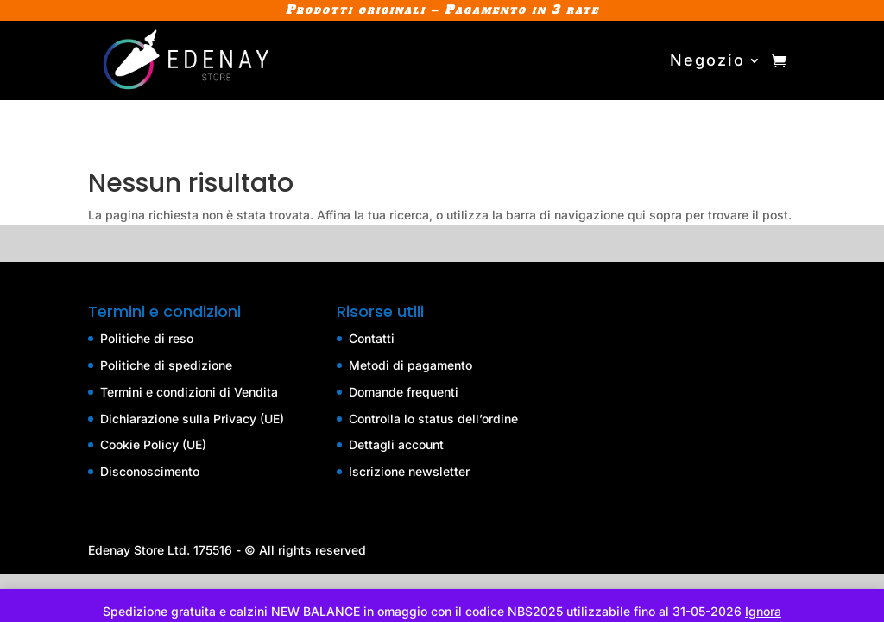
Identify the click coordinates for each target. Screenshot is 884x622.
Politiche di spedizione (166, 365)
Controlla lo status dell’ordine (433, 418)
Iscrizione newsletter (409, 471)
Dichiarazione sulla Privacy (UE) (192, 418)
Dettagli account (396, 444)
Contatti (372, 338)
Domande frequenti (403, 391)
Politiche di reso (146, 338)
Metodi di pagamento (410, 365)
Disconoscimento (149, 471)
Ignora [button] (763, 611)
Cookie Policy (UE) (153, 444)
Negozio (707, 60)
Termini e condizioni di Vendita (189, 391)
